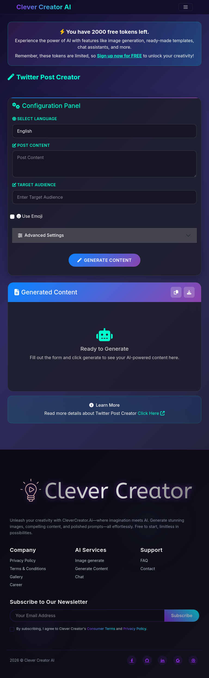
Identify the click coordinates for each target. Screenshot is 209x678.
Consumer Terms (101, 629)
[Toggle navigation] (186, 7)
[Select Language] (104, 131)
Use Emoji (29, 216)
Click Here (151, 413)
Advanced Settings (41, 235)
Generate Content (104, 260)
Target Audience (34, 184)
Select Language (34, 118)
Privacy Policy (134, 629)
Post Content (31, 145)
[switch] (12, 216)
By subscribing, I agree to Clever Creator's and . (81, 629)
